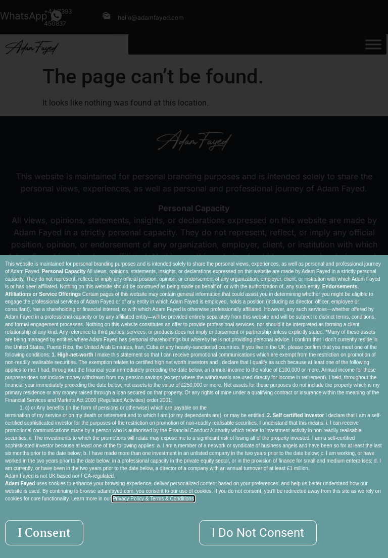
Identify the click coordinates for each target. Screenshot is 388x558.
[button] (44, 532)
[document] (194, 279)
